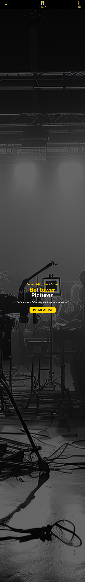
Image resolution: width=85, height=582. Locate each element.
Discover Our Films (42, 310)
